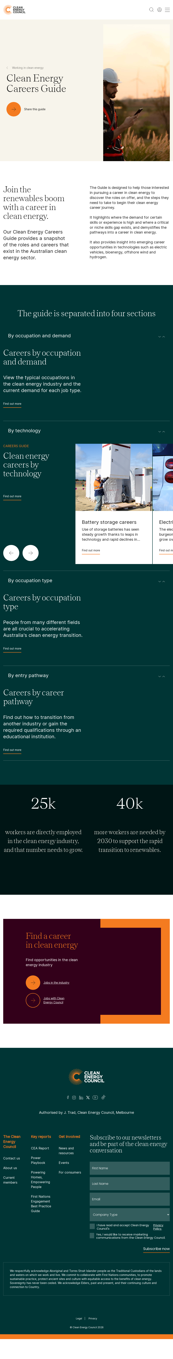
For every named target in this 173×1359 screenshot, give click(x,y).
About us (10, 1168)
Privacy (93, 1318)
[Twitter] (88, 1097)
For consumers (70, 1172)
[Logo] (86, 1077)
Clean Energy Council (85, 1327)
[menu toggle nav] (167, 10)
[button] (11, 553)
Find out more (12, 405)
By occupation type (86, 580)
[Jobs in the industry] (51, 982)
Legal (79, 1318)
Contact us (11, 1158)
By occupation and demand (86, 336)
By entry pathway (86, 675)
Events (64, 1163)
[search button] (151, 9)
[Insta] (74, 1097)
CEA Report (40, 1148)
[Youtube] (95, 1097)
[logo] (14, 10)
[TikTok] (103, 1097)
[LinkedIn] (81, 1097)
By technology (86, 430)
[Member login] (159, 9)
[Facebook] (68, 1097)
